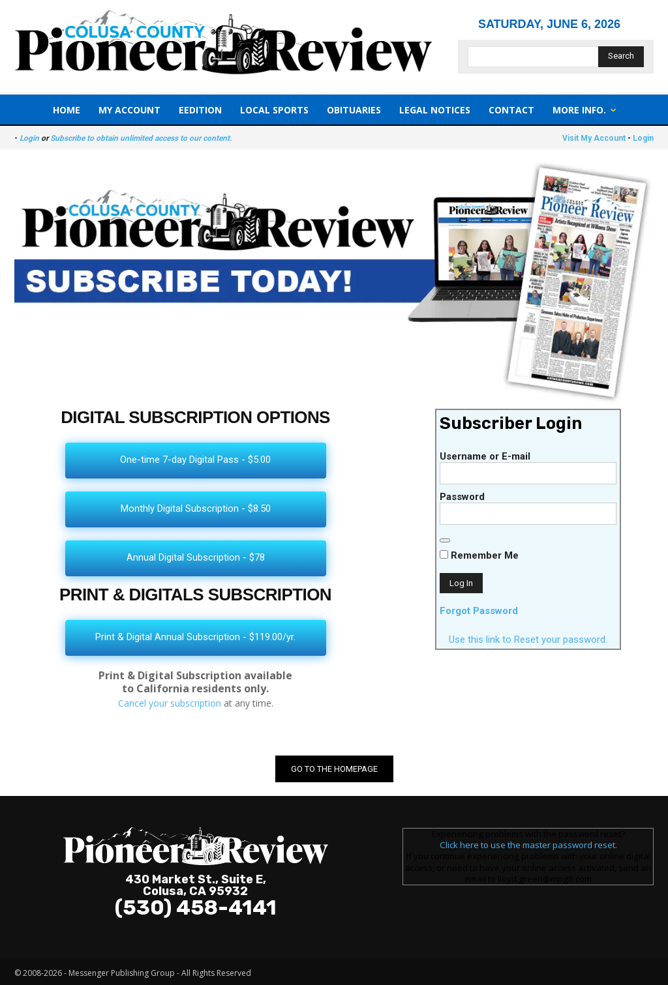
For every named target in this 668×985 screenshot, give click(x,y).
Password (462, 497)
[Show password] (445, 540)
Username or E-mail (485, 456)
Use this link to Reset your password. (528, 639)
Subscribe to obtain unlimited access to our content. (141, 138)
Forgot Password (479, 611)
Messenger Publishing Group (121, 972)
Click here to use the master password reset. (528, 845)
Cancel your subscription (169, 703)
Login (29, 138)
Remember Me (479, 555)
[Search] (621, 56)
